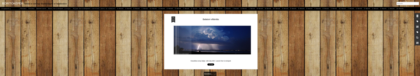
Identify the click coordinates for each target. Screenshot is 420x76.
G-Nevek (194, 9)
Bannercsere (41, 9)
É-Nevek (178, 9)
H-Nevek (211, 9)
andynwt (211, 74)
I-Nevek (219, 9)
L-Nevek (252, 9)
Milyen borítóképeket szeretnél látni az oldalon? (94, 9)
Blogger (223, 74)
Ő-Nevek (309, 9)
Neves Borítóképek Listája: (59, 9)
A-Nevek (120, 9)
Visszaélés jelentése (233, 74)
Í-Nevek (227, 9)
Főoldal (23, 9)
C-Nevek (145, 9)
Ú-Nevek (367, 9)
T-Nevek (351, 9)
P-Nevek (317, 9)
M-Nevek (260, 9)
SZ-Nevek (342, 9)
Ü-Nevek (375, 9)
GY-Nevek (202, 9)
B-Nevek (136, 9)
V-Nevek (383, 9)
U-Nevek (359, 9)
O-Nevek (285, 9)
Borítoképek (226, 49)
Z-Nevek (391, 9)
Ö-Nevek (301, 9)
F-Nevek (186, 9)
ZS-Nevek (400, 9)
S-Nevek (334, 9)
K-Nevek (244, 9)
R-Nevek (326, 9)
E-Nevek (170, 9)
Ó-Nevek (293, 9)
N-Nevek (268, 9)
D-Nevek (162, 9)
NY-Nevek (276, 9)
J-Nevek (236, 9)
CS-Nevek (153, 9)
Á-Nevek (128, 9)
